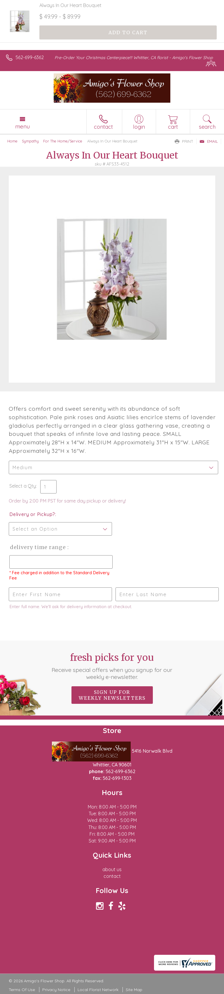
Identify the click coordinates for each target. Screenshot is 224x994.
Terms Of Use (22, 989)
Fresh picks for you (112, 666)
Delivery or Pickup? (32, 514)
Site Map (134, 989)
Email (209, 141)
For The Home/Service (62, 141)
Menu (22, 126)
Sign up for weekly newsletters (112, 695)
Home (12, 141)
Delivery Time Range (38, 547)
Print (184, 141)
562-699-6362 (29, 57)
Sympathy (30, 141)
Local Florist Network (98, 989)
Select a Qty (22, 486)
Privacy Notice (56, 989)
